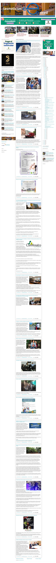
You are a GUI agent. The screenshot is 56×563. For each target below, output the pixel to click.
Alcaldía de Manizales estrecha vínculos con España (24, 539)
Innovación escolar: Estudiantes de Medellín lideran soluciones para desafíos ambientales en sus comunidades (8, 72)
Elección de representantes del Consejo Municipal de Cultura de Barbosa (27, 179)
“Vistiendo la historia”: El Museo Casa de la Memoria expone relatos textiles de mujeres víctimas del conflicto (9, 95)
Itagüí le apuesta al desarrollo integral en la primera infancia (25, 338)
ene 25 (45, 84)
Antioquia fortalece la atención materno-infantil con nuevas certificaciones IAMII (9, 104)
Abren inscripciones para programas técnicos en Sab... (49, 119)
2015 (44, 142)
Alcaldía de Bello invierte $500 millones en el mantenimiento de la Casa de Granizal (9, 123)
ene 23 (45, 86)
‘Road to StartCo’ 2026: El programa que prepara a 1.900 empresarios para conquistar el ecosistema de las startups (9, 128)
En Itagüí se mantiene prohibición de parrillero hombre (24, 321)
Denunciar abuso (4, 141)
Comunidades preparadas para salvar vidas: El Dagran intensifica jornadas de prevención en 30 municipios (9, 90)
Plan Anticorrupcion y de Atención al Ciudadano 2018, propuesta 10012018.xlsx (25, 440)
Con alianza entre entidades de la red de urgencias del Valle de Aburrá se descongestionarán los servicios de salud (27, 296)
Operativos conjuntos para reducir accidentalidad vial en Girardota (25, 110)
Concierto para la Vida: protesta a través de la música (24, 479)
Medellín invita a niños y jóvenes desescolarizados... (48, 99)
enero (45, 77)
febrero (45, 76)
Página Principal (29, 558)
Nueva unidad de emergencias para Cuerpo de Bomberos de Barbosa (26, 127)
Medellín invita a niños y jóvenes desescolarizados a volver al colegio (26, 76)
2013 (44, 144)
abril (44, 74)
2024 (44, 60)
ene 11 (45, 129)
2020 (44, 64)
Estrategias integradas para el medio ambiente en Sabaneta (25, 360)
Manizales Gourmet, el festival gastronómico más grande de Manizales (26, 515)
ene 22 (45, 87)
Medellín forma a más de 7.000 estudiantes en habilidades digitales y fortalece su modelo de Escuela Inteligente (9, 85)
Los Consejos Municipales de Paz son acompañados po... (49, 107)
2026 (44, 58)
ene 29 (45, 80)
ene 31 (45, 78)
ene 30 (45, 79)
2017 (44, 140)
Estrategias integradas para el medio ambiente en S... (49, 116)
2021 (44, 63)
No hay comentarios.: (30, 73)
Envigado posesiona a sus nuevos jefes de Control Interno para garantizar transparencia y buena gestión (9, 109)
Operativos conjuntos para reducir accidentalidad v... (48, 101)
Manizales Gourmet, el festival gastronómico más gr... (48, 126)
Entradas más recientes (19, 558)
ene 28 (45, 81)
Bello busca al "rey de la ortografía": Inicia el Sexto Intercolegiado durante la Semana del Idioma (46, 36)
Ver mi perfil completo (7, 145)
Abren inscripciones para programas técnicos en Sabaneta (24, 397)
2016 (44, 141)
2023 (44, 61)
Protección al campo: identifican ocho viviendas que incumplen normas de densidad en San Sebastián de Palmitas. (9, 114)
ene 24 (45, 85)
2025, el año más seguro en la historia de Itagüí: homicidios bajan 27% (9, 100)
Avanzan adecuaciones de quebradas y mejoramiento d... (49, 118)
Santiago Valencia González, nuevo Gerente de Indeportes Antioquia (8, 118)
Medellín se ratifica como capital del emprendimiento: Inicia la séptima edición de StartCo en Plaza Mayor (34, 35)
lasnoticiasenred (8, 144)
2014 (44, 143)
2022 (44, 62)
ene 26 (45, 83)
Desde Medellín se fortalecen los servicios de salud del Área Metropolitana (27, 275)
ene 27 (45, 82)
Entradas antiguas (38, 558)
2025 (44, 59)
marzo (45, 75)
